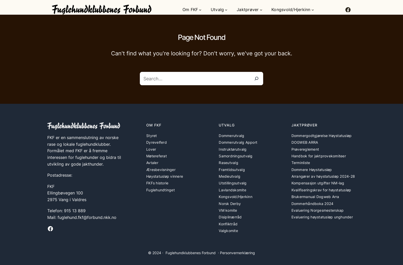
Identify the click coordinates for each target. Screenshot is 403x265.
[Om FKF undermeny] (200, 9)
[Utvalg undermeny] (226, 9)
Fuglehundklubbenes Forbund (191, 253)
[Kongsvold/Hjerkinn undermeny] (313, 9)
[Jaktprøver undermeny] (261, 9)
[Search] (256, 78)
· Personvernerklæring (236, 253)
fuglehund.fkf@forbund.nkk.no (87, 217)
